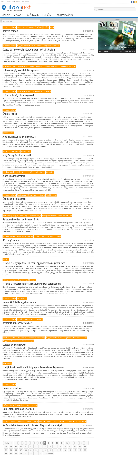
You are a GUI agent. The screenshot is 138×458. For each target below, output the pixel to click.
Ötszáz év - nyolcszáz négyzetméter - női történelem (29, 49)
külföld (5, 151)
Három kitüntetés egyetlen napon (19, 302)
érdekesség (7, 66)
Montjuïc (42, 421)
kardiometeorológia (68, 66)
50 (85, 450)
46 (65, 450)
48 (75, 450)
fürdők (46, 14)
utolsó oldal (48, 453)
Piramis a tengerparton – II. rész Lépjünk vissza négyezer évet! (34, 263)
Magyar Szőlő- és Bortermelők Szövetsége (18, 341)
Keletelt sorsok (10, 31)
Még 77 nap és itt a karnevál (17, 155)
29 (65, 446)
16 (86, 443)
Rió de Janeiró (15, 151)
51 (6, 453)
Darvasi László (30, 319)
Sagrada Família (59, 421)
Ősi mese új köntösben (14, 198)
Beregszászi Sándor (49, 216)
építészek (38, 27)
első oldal (8, 443)
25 (45, 446)
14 (76, 443)
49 (80, 450)
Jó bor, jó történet (12, 240)
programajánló (64, 14)
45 (60, 450)
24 (40, 446)
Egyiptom (13, 280)
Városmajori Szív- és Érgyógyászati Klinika (45, 66)
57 (35, 453)
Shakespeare (37, 91)
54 (21, 453)
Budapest (20, 27)
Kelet (52, 27)
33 (85, 446)
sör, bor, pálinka (9, 172)
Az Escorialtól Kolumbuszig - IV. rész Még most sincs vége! (32, 425)
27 (55, 446)
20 (21, 446)
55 (26, 453)
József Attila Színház (24, 91)
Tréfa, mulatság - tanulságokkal (18, 95)
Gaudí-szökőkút (32, 421)
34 (6, 450)
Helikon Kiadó (21, 172)
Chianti (58, 236)
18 (11, 446)
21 (26, 446)
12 (67, 443)
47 (70, 450)
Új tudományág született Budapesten (21, 70)
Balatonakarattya (34, 216)
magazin (18, 14)
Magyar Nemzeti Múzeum (26, 46)
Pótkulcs (20, 319)
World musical (51, 195)
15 (81, 443)
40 (35, 450)
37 (21, 450)
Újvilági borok (33, 172)
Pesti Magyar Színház (24, 195)
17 (6, 446)
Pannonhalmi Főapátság (36, 338)
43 (50, 450)
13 (72, 443)
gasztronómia (8, 133)
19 (16, 446)
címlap (6, 14)
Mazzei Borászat (40, 236)
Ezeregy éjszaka (39, 195)
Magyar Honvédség (20, 216)
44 (55, 450)
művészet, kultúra (9, 27)
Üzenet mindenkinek (13, 388)
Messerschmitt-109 (65, 216)
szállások (33, 14)
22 (31, 446)
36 (16, 450)
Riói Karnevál (25, 151)
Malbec (42, 172)
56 (31, 453)
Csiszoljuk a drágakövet (14, 344)
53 (16, 453)
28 (60, 446)
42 (45, 450)
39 (31, 450)
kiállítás (46, 27)
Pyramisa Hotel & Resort (26, 280)
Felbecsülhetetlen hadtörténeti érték (21, 219)
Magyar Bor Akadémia (54, 338)
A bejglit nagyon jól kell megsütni (19, 136)
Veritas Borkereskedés (24, 236)
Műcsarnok (30, 27)
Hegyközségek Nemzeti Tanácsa (75, 338)
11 (62, 443)
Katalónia (13, 421)
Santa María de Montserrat (76, 421)
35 (11, 450)
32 (80, 446)
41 (40, 450)
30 (70, 446)
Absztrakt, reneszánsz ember (17, 323)
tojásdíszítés (21, 298)
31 (75, 446)
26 (50, 446)
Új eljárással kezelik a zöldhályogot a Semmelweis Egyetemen (33, 367)
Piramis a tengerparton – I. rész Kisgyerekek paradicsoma (32, 283)
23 (35, 446)
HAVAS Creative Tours (17, 405)
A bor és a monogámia (14, 175)
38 (26, 450)
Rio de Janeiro (32, 405)
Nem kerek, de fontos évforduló (18, 408)
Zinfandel (49, 172)
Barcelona (21, 421)
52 (11, 453)
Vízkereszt (47, 91)
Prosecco (50, 236)
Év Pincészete (21, 338)
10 (57, 443)
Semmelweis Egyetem (20, 66)
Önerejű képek (10, 113)
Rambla (49, 421)
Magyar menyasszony (51, 46)
